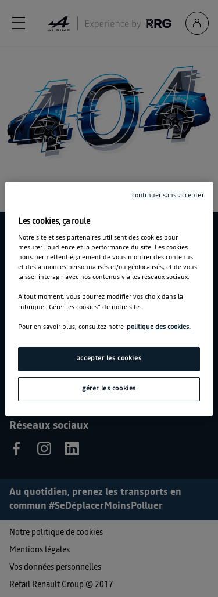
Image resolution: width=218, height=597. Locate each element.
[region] (108, 298)
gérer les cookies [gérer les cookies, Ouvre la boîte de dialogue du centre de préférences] (109, 388)
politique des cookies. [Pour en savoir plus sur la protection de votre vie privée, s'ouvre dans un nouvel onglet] (159, 327)
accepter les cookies (109, 358)
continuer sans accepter (168, 194)
